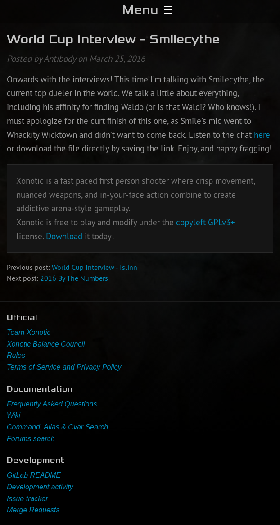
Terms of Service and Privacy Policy (64, 367)
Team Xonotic (28, 332)
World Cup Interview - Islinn (94, 267)
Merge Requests (33, 510)
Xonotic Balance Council (46, 344)
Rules (16, 355)
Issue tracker (27, 498)
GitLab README (34, 475)
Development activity (40, 487)
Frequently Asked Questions (52, 404)
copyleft (191, 222)
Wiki (13, 415)
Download (64, 236)
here (262, 134)
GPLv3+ (221, 222)
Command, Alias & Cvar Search (57, 427)
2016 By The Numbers (74, 278)
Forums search (31, 439)
